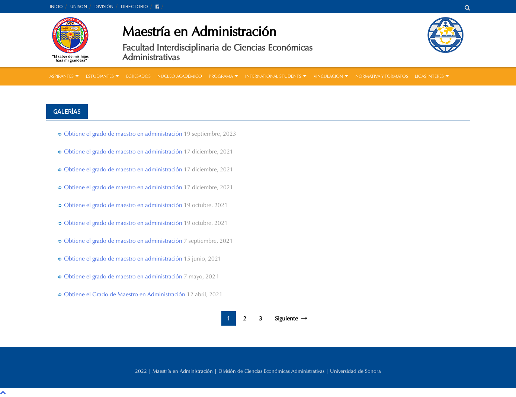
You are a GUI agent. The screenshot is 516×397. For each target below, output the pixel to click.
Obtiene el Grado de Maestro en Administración (124, 294)
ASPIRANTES (64, 76)
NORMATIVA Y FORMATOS (381, 76)
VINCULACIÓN (331, 76)
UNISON (78, 6)
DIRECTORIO (134, 6)
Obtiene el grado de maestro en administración (123, 133)
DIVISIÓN (103, 6)
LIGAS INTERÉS (432, 76)
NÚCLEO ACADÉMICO (179, 76)
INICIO (56, 6)
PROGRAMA (223, 76)
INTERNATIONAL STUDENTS (276, 76)
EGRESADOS (138, 76)
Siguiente (291, 318)
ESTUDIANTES (102, 76)
